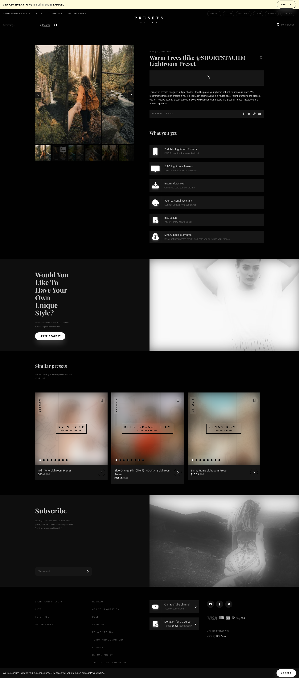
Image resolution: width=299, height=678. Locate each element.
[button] (285, 25)
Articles (98, 625)
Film (258, 14)
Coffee (287, 14)
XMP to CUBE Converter (109, 663)
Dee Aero (221, 636)
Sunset (214, 14)
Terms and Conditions (108, 640)
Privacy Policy (103, 632)
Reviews (98, 602)
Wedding (244, 14)
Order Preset (78, 14)
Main (152, 52)
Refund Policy (102, 655)
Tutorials (55, 14)
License (97, 647)
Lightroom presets (17, 14)
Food (229, 14)
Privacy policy (97, 673)
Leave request (50, 336)
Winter (272, 14)
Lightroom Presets (165, 52)
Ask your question (105, 609)
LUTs (39, 14)
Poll (95, 617)
